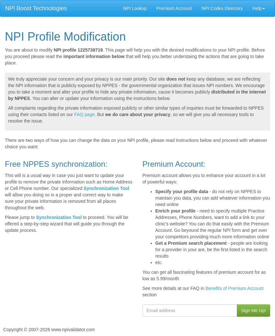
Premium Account (174, 8)
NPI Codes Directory (222, 8)
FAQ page (84, 114)
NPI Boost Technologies (36, 8)
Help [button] (258, 8)
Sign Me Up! (253, 310)
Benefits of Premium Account (235, 288)
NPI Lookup (135, 8)
